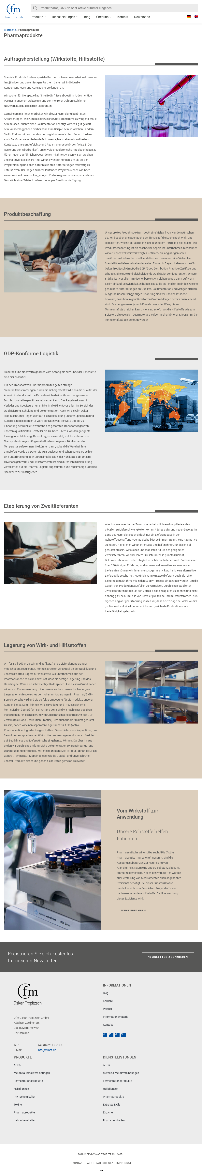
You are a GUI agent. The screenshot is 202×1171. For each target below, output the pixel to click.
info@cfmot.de (47, 1050)
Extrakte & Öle (111, 1104)
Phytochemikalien (25, 1096)
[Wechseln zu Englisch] (194, 16)
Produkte (37, 17)
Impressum (123, 1163)
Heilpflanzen (21, 1088)
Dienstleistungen (63, 17)
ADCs (17, 1065)
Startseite (10, 29)
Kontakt (122, 17)
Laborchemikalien (25, 1120)
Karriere (108, 1001)
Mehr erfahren (133, 910)
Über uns (102, 17)
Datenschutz (104, 1163)
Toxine (18, 1104)
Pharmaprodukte (24, 1112)
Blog (87, 17)
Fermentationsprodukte (28, 1080)
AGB (89, 1163)
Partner (107, 1008)
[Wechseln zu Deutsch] (187, 16)
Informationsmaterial (116, 1016)
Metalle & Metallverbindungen (32, 1073)
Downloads (142, 17)
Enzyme (108, 1112)
